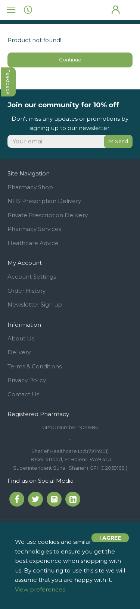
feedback (9, 82)
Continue (70, 60)
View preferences (40, 589)
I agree (110, 538)
